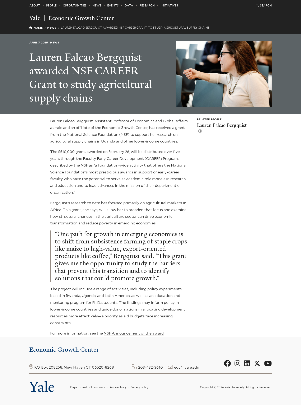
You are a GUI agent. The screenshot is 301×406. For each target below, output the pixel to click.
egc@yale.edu (186, 367)
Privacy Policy (139, 387)
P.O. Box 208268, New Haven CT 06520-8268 (74, 367)
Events (113, 5)
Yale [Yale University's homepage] (42, 387)
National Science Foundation (92, 134)
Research (147, 5)
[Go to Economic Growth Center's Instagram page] (237, 364)
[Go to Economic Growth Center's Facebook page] (227, 364)
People (51, 5)
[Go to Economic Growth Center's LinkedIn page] (247, 364)
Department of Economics (88, 387)
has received (160, 127)
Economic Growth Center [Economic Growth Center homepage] (83, 18)
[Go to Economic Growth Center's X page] (257, 364)
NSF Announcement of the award (134, 333)
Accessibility (118, 387)
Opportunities (74, 5)
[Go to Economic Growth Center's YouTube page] (268, 364)
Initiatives (169, 5)
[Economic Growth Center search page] (264, 5)
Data (129, 5)
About (34, 5)
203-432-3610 (150, 367)
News (96, 5)
